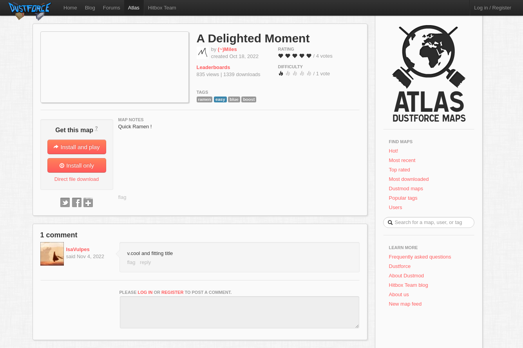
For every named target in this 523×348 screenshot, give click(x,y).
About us (399, 294)
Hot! (393, 151)
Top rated (399, 170)
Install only (76, 165)
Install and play (76, 147)
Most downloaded (409, 179)
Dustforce (400, 266)
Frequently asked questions (420, 257)
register (172, 292)
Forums (111, 8)
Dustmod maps (406, 188)
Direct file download (76, 179)
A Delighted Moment (253, 38)
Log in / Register (492, 8)
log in (145, 292)
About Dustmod (406, 276)
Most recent (402, 160)
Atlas (133, 8)
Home (70, 8)
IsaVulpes (78, 249)
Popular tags (403, 198)
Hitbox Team (162, 8)
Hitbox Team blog (408, 285)
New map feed (407, 304)
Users (395, 207)
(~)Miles (227, 49)
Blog (90, 8)
